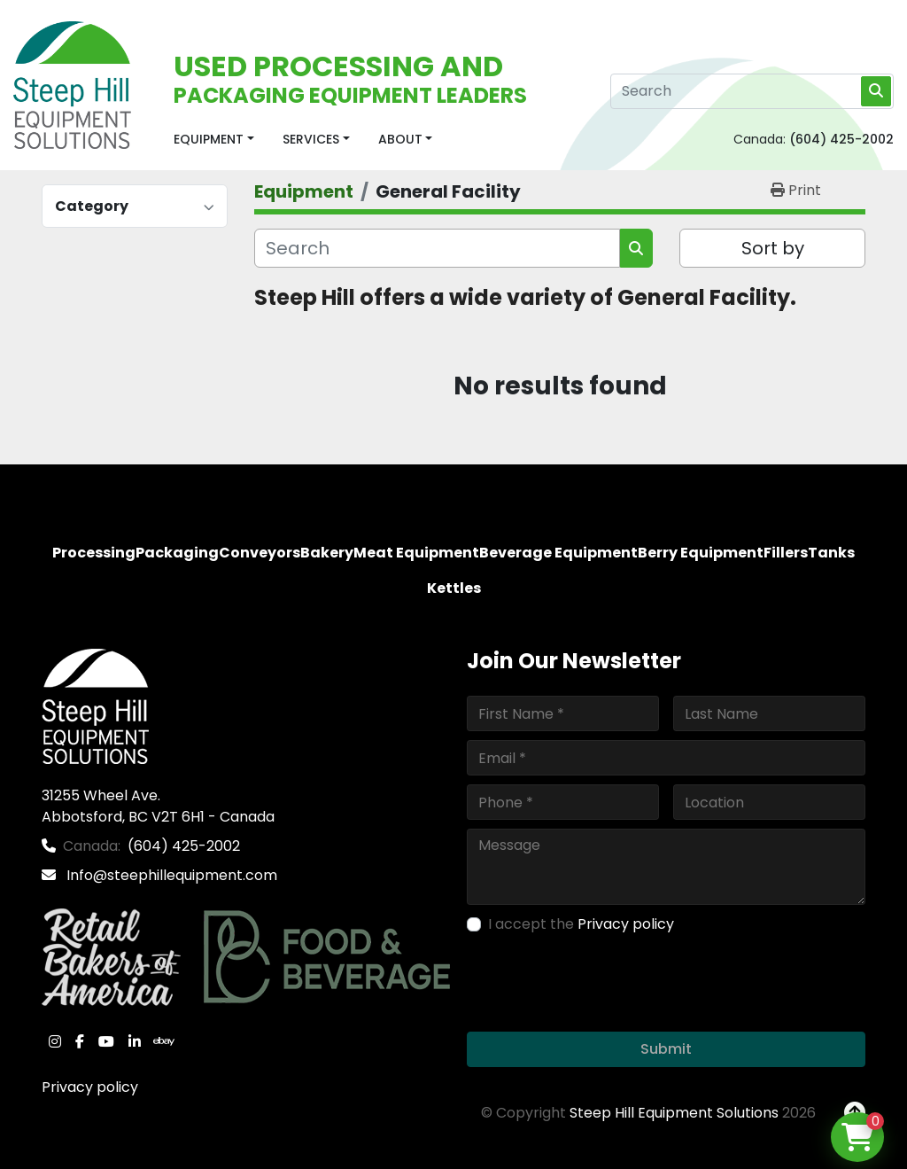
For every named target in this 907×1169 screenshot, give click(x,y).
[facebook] (79, 1041)
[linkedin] (134, 1041)
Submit (666, 1049)
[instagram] (55, 1041)
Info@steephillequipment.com (170, 875)
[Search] (752, 91)
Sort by (772, 248)
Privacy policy (90, 1087)
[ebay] (164, 1041)
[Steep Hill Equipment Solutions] (95, 706)
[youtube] (106, 1041)
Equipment (209, 139)
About (400, 139)
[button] (214, 139)
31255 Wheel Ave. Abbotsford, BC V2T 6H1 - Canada (158, 806)
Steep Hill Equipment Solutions (674, 1113)
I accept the (581, 924)
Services (311, 139)
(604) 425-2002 (841, 139)
